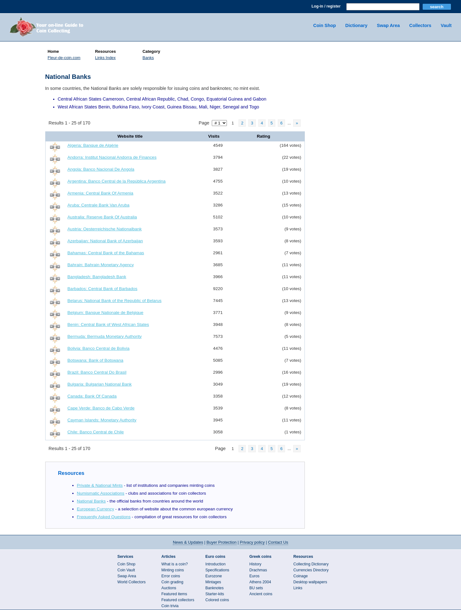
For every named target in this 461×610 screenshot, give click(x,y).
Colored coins (217, 600)
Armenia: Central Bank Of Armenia (101, 193)
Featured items (174, 594)
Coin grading (173, 582)
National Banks (91, 501)
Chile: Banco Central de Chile (96, 432)
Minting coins (173, 570)
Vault (446, 25)
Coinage (301, 576)
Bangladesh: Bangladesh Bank (97, 276)
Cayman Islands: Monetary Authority (102, 420)
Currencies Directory (311, 570)
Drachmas (258, 570)
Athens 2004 (260, 582)
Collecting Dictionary (311, 564)
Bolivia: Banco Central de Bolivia (99, 348)
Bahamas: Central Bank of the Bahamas (106, 252)
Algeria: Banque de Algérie (93, 145)
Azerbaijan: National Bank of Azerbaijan (105, 241)
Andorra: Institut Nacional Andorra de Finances (112, 157)
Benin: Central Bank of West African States (108, 324)
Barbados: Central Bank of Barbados (103, 288)
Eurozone (214, 576)
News (188, 542)
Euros (255, 576)
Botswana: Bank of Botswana (95, 360)
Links (298, 588)
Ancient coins (261, 594)
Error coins (171, 576)
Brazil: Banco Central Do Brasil (97, 372)
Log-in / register (325, 6)
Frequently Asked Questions (104, 516)
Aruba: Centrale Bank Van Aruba (98, 205)
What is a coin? (175, 564)
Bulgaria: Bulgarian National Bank (100, 384)
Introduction (216, 564)
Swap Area (388, 25)
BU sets (256, 588)
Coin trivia (170, 606)
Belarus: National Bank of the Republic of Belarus (115, 300)
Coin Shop (324, 25)
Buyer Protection (221, 542)
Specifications (217, 570)
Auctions (169, 588)
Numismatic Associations (100, 493)
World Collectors (132, 582)
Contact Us (278, 542)
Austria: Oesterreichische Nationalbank (105, 229)
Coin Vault (126, 570)
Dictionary (356, 25)
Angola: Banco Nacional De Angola (101, 169)
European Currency (95, 509)
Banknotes (215, 588)
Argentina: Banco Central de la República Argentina (117, 181)
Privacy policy (252, 542)
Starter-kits (215, 594)
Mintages (213, 582)
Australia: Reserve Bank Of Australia (102, 217)
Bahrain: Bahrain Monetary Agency (101, 264)
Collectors (420, 25)
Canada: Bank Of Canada (92, 396)
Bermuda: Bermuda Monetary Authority (105, 336)
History (255, 564)
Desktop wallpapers (310, 582)
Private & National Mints (100, 485)
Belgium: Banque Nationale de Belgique (106, 312)
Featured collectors (178, 600)
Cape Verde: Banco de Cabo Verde (101, 408)
